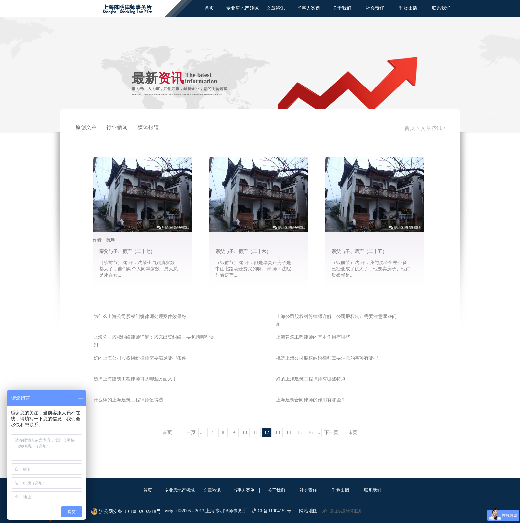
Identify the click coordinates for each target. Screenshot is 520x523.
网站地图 (307, 510)
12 (266, 432)
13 (277, 432)
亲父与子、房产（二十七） (127, 251)
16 (310, 432)
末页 (352, 432)
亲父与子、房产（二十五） (359, 251)
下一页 (331, 432)
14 (288, 432)
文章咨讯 (431, 128)
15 (299, 432)
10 (244, 432)
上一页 (189, 432)
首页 (209, 8)
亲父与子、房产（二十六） (243, 251)
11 (255, 432)
